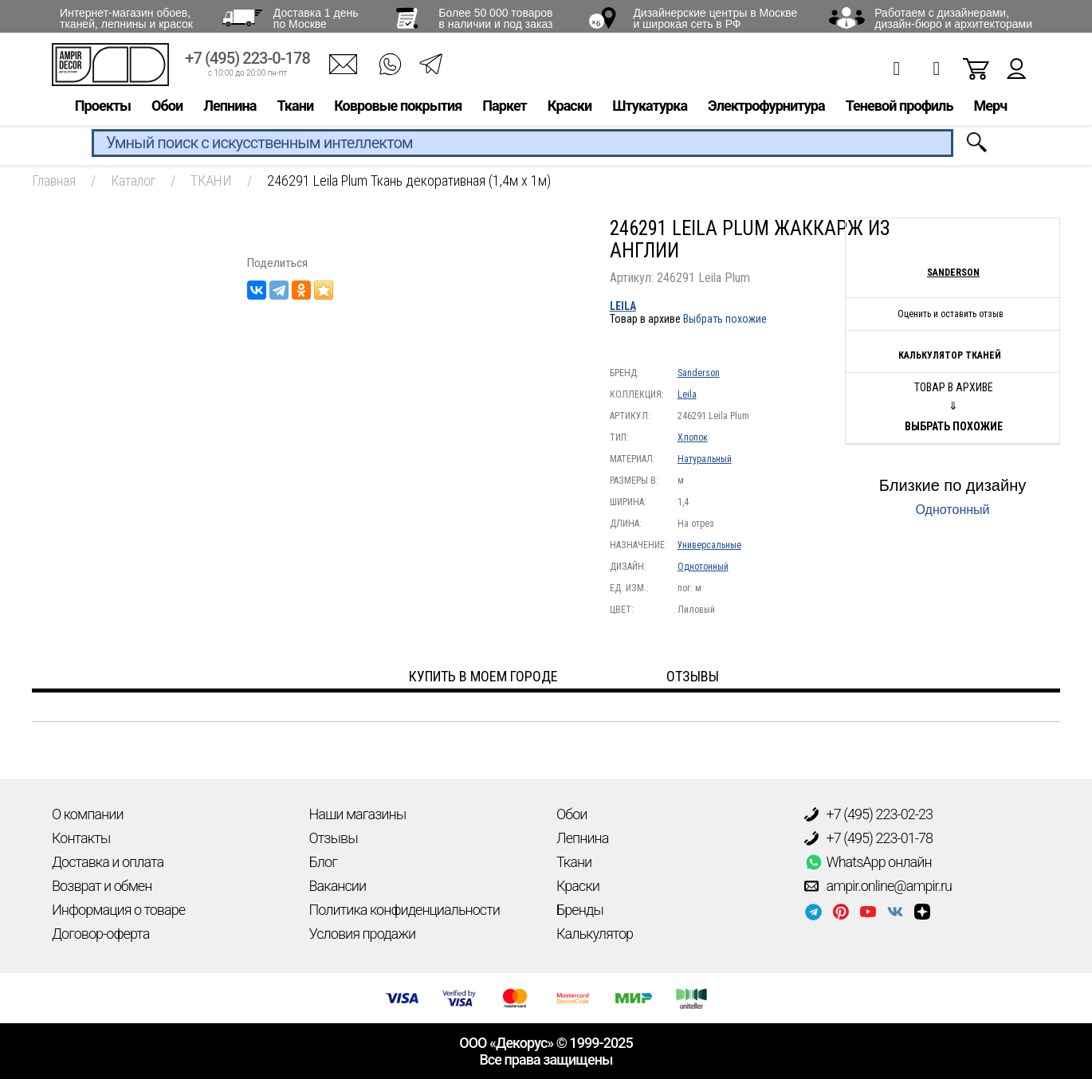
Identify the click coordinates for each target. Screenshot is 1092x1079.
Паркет (504, 108)
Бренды (579, 909)
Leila (623, 306)
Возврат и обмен (101, 885)
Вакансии (338, 885)
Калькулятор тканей (949, 355)
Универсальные (709, 545)
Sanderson (699, 373)
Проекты (103, 108)
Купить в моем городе (483, 676)
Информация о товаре (118, 909)
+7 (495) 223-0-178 (247, 61)
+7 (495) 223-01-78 (868, 838)
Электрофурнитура (766, 108)
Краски (569, 108)
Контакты (81, 838)
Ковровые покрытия (398, 108)
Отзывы (333, 838)
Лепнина (229, 108)
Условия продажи (362, 933)
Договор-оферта (100, 933)
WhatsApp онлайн (868, 862)
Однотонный (703, 566)
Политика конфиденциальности (404, 909)
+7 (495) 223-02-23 (868, 814)
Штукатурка (649, 108)
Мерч (990, 108)
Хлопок (693, 437)
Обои (167, 108)
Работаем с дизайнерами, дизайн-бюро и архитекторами (953, 18)
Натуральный (705, 459)
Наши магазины (358, 814)
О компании (88, 814)
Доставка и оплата (107, 861)
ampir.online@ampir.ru (878, 886)
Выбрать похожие (725, 318)
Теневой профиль (899, 108)
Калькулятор (594, 933)
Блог (323, 861)
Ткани (295, 108)
